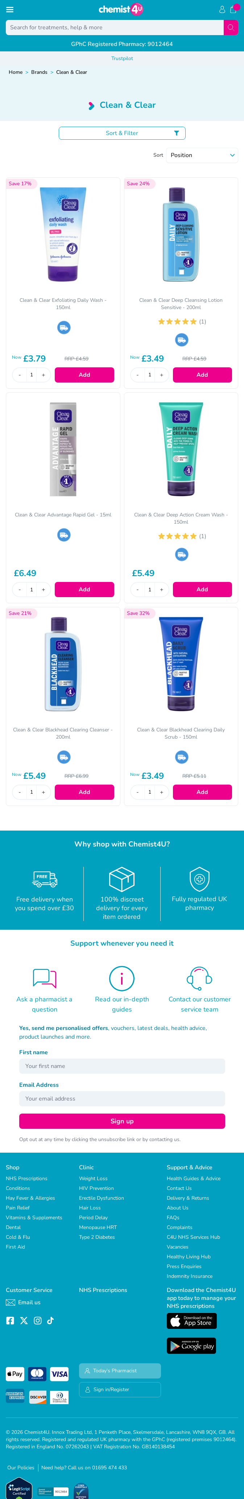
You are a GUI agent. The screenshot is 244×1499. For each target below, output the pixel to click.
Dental (13, 1227)
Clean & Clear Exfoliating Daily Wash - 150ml (63, 304)
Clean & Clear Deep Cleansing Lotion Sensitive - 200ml (181, 304)
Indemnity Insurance (189, 1276)
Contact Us (179, 1188)
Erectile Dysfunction (101, 1198)
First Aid (15, 1246)
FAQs (173, 1217)
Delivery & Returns (188, 1198)
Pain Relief (18, 1207)
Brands (39, 72)
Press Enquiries (184, 1266)
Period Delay (93, 1217)
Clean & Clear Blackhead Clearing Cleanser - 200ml (63, 733)
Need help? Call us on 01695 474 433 (84, 1467)
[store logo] (121, 9)
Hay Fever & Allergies (30, 1198)
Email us (23, 1302)
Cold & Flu (18, 1237)
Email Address (39, 1085)
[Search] (231, 27)
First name (33, 1052)
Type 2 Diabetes (97, 1237)
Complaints (180, 1227)
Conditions (18, 1188)
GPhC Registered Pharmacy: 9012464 (122, 44)
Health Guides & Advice (193, 1178)
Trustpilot (122, 58)
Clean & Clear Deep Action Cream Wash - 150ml (181, 518)
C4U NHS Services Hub (193, 1237)
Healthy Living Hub (189, 1256)
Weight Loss (93, 1178)
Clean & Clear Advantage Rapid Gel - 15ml (63, 514)
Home (15, 72)
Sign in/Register (107, 1389)
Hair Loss (90, 1207)
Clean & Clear (71, 72)
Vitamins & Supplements (34, 1217)
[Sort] (202, 155)
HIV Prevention (96, 1188)
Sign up (122, 1121)
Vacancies (178, 1246)
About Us (178, 1207)
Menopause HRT (98, 1227)
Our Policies (20, 1467)
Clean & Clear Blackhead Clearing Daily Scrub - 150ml (181, 733)
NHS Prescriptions (26, 1178)
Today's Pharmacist (110, 1370)
